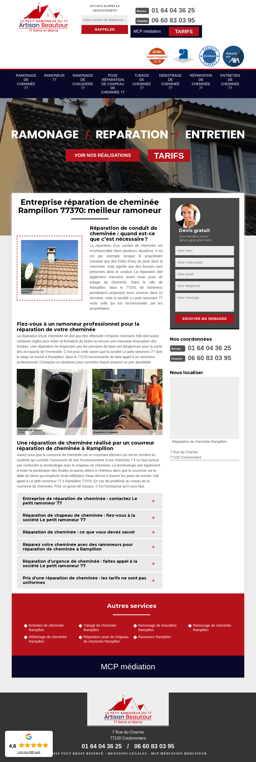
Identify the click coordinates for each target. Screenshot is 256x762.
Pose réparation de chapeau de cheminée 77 (112, 83)
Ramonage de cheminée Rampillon (212, 627)
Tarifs (184, 31)
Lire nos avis (29, 752)
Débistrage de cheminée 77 (170, 81)
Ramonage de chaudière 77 (82, 81)
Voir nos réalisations (102, 155)
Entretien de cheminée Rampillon (46, 627)
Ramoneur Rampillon (154, 637)
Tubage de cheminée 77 (141, 81)
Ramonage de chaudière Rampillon (157, 627)
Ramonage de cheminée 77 (26, 81)
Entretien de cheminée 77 (230, 81)
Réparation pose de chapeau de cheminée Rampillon (106, 639)
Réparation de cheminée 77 (201, 81)
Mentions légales (127, 753)
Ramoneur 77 (54, 77)
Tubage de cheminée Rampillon (100, 627)
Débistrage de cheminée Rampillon (48, 639)
